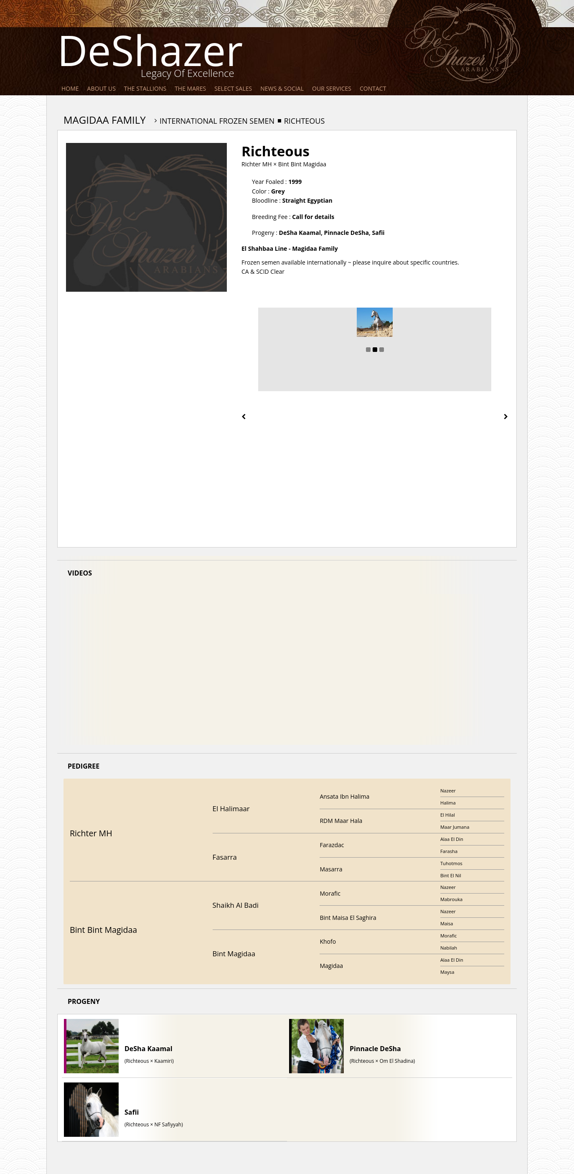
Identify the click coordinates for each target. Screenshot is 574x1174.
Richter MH (256, 164)
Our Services (331, 88)
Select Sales (233, 88)
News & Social (282, 88)
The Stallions (145, 88)
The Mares (190, 88)
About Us (101, 88)
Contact (373, 88)
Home (70, 88)
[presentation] (243, 416)
